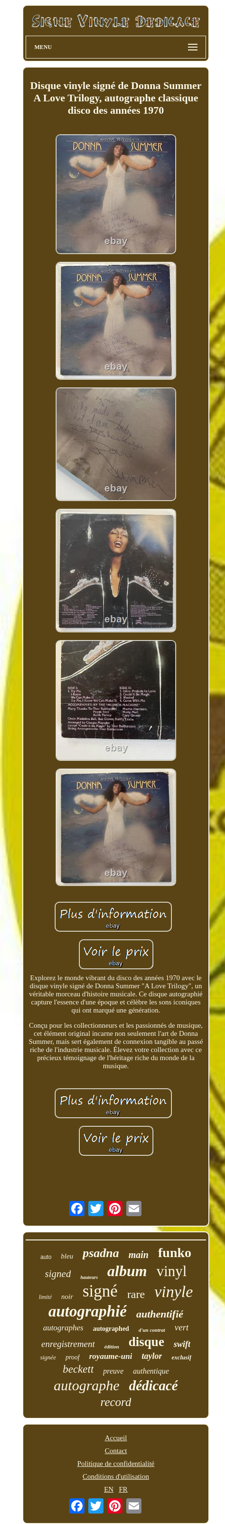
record (116, 1402)
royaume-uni (110, 1356)
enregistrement (68, 1344)
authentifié (159, 1314)
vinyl (172, 1271)
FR (123, 1489)
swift (182, 1344)
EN (108, 1489)
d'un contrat (152, 1330)
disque (146, 1342)
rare (136, 1294)
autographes (63, 1327)
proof (73, 1357)
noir (67, 1296)
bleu (67, 1256)
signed (58, 1273)
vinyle (173, 1291)
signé (100, 1291)
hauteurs (89, 1277)
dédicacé (153, 1385)
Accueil (116, 1438)
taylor (151, 1356)
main (139, 1254)
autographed (111, 1328)
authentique (151, 1371)
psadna (101, 1253)
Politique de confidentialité (115, 1463)
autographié (87, 1311)
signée (48, 1357)
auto (45, 1257)
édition (111, 1346)
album (127, 1270)
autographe (86, 1385)
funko (174, 1252)
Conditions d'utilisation (116, 1476)
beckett (78, 1369)
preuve (113, 1371)
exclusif (181, 1357)
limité (45, 1297)
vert (182, 1327)
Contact (116, 1451)
